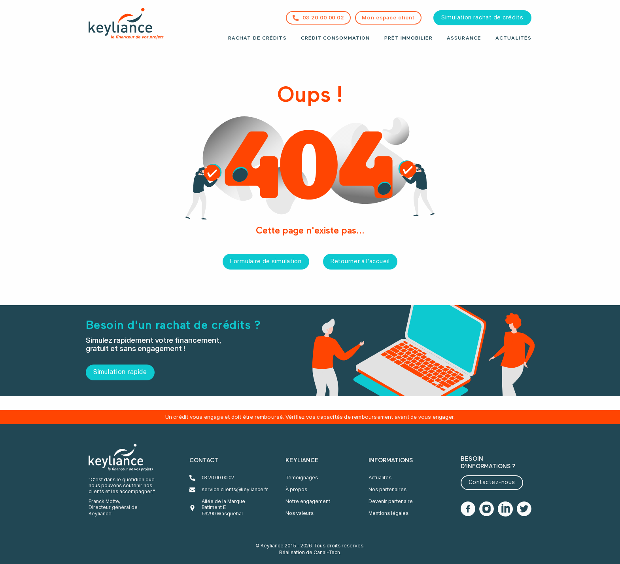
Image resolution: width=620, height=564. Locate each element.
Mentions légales (388, 513)
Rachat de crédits (257, 38)
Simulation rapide (120, 372)
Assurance (464, 38)
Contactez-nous (492, 482)
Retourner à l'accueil (360, 261)
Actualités (513, 38)
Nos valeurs (299, 513)
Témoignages (301, 477)
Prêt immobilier (408, 38)
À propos (296, 489)
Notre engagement (307, 501)
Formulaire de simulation (266, 261)
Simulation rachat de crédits (482, 18)
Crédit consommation (335, 38)
